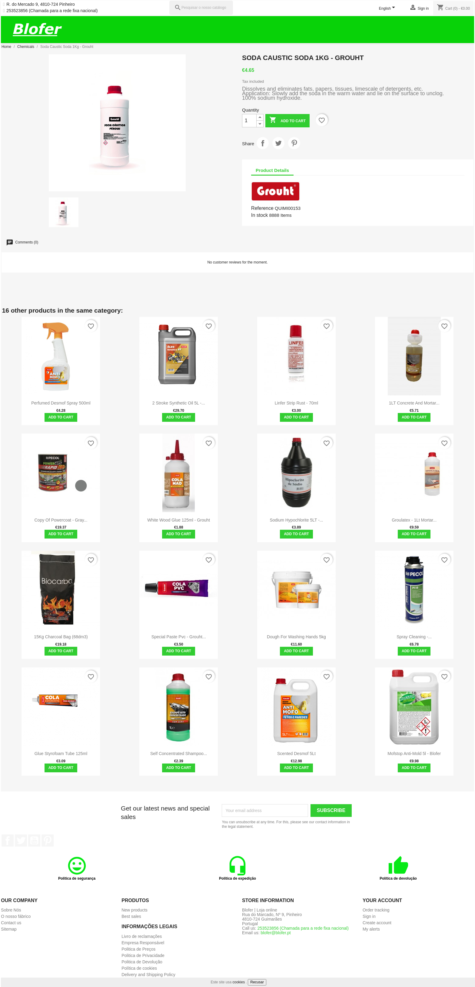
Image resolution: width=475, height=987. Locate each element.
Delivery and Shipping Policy (148, 974)
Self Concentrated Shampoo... (178, 753)
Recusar (257, 982)
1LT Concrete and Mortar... (414, 403)
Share (263, 143)
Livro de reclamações (141, 936)
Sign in (369, 916)
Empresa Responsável (142, 942)
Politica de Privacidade (142, 955)
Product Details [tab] (272, 170)
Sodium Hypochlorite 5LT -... (296, 520)
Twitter (21, 840)
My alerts (371, 929)
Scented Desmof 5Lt (296, 753)
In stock (259, 215)
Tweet (278, 143)
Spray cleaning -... (414, 636)
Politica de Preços (138, 949)
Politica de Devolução (141, 961)
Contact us (11, 922)
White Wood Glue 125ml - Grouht (178, 520)
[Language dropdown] (388, 8)
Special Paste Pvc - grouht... (178, 636)
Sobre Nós (11, 910)
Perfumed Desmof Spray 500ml (60, 403)
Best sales (131, 916)
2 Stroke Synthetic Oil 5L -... (178, 403)
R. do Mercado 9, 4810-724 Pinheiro (40, 4)
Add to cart (287, 120)
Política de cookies (139, 968)
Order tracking (376, 910)
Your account (382, 900)
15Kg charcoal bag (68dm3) (61, 636)
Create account (377, 922)
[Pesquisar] (201, 8)
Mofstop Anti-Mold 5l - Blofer (414, 753)
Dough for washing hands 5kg (296, 636)
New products (134, 910)
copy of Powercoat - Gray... (61, 520)
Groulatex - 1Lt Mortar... (414, 520)
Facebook (8, 840)
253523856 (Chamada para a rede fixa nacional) (52, 10)
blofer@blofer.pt (276, 932)
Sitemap (8, 929)
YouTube (34, 840)
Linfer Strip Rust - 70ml (296, 403)
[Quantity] (249, 120)
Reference (262, 208)
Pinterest (294, 143)
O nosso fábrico (16, 916)
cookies (239, 982)
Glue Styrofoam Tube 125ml (61, 753)
